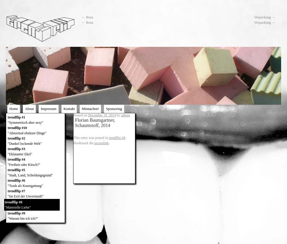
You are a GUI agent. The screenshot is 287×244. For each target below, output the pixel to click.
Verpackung (264, 17)
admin (125, 115)
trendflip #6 (35, 183)
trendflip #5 (35, 173)
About (29, 109)
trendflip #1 (35, 120)
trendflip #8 (32, 205)
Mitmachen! (90, 109)
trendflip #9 (35, 216)
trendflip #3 (35, 152)
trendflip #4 (35, 162)
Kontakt (69, 109)
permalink (101, 143)
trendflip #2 (35, 141)
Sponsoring (114, 109)
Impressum (48, 109)
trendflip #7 (35, 194)
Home (13, 109)
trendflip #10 (35, 131)
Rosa (87, 17)
